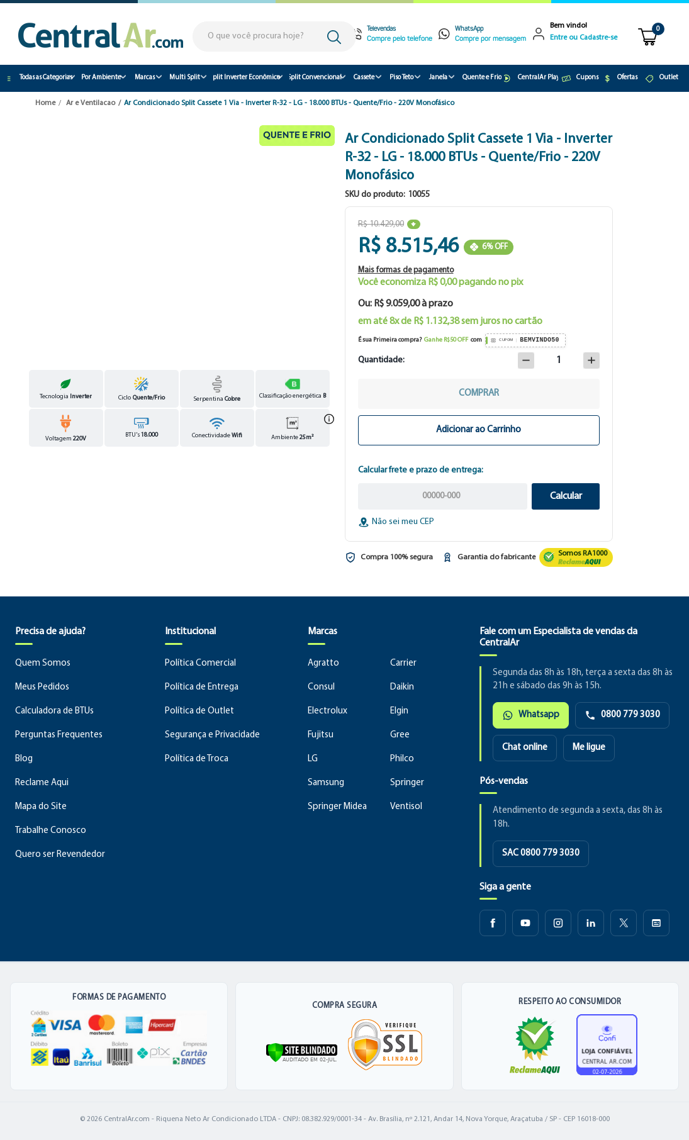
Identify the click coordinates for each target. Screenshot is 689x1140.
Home (45, 103)
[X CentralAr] (623, 923)
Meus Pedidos (42, 687)
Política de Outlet (199, 711)
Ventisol (406, 807)
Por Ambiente (101, 77)
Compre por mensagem (490, 39)
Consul (321, 687)
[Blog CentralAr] (656, 923)
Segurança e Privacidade (212, 735)
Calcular (566, 496)
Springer (407, 783)
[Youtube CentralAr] (525, 923)
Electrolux (327, 711)
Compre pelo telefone (399, 39)
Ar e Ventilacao (90, 103)
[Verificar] (302, 1053)
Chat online (524, 747)
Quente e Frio (481, 77)
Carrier (403, 663)
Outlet (661, 78)
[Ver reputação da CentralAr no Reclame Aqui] (576, 557)
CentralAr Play (531, 78)
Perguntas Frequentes (59, 735)
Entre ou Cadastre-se (583, 38)
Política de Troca (196, 759)
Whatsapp (530, 715)
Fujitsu (320, 735)
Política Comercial (200, 663)
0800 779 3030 (622, 715)
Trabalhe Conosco (50, 830)
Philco (402, 759)
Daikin (402, 687)
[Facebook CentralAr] (492, 923)
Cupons (579, 78)
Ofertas (619, 78)
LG (313, 759)
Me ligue (589, 747)
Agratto (323, 663)
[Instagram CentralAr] (558, 923)
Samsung (326, 783)
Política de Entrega (201, 687)
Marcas (145, 77)
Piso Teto (401, 77)
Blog (24, 759)
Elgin (399, 711)
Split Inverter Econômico (246, 77)
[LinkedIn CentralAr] (591, 923)
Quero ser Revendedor (60, 854)
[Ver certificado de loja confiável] (606, 1044)
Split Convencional (315, 77)
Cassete (364, 77)
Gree (400, 735)
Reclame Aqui (42, 783)
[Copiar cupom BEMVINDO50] (525, 340)
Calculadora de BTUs (54, 711)
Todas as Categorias (40, 78)
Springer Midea (337, 807)
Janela (438, 77)
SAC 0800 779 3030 (541, 853)
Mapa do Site (41, 807)
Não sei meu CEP (396, 522)
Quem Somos (42, 663)
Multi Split (184, 77)
